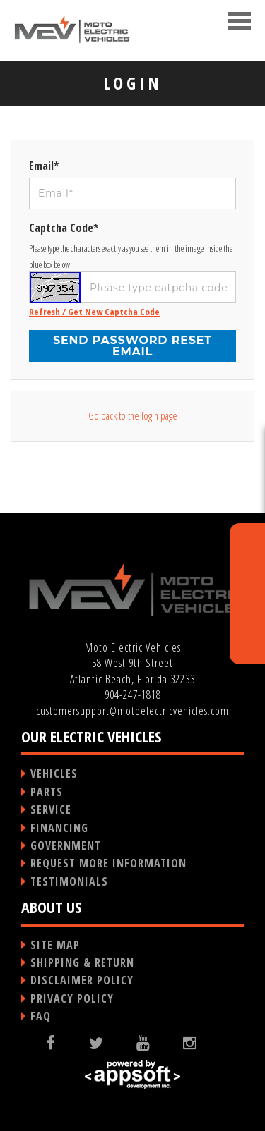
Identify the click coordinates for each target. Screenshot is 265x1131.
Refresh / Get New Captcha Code (94, 311)
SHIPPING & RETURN (82, 962)
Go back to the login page (132, 415)
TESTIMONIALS (69, 881)
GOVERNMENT (65, 845)
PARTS (46, 792)
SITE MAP (55, 945)
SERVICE (50, 809)
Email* (44, 165)
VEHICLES (54, 773)
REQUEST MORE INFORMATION (108, 863)
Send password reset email (132, 346)
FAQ (40, 1016)
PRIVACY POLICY (72, 998)
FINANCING (59, 828)
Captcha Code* (63, 228)
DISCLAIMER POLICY (82, 980)
